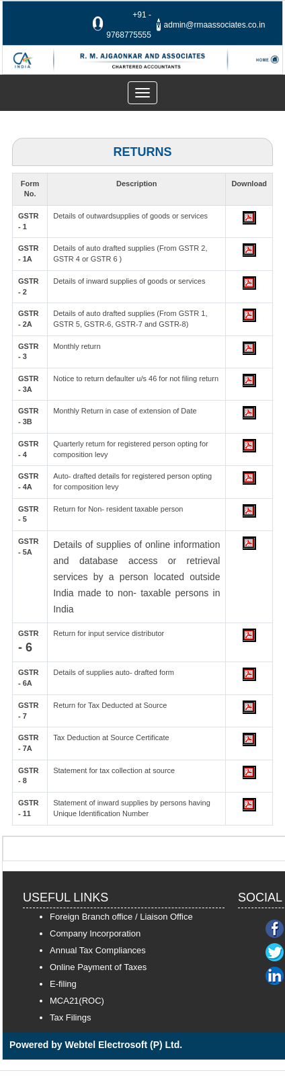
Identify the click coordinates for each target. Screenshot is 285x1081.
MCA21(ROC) (77, 1001)
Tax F (60, 1017)
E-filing (63, 984)
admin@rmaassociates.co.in (215, 25)
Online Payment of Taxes (98, 967)
